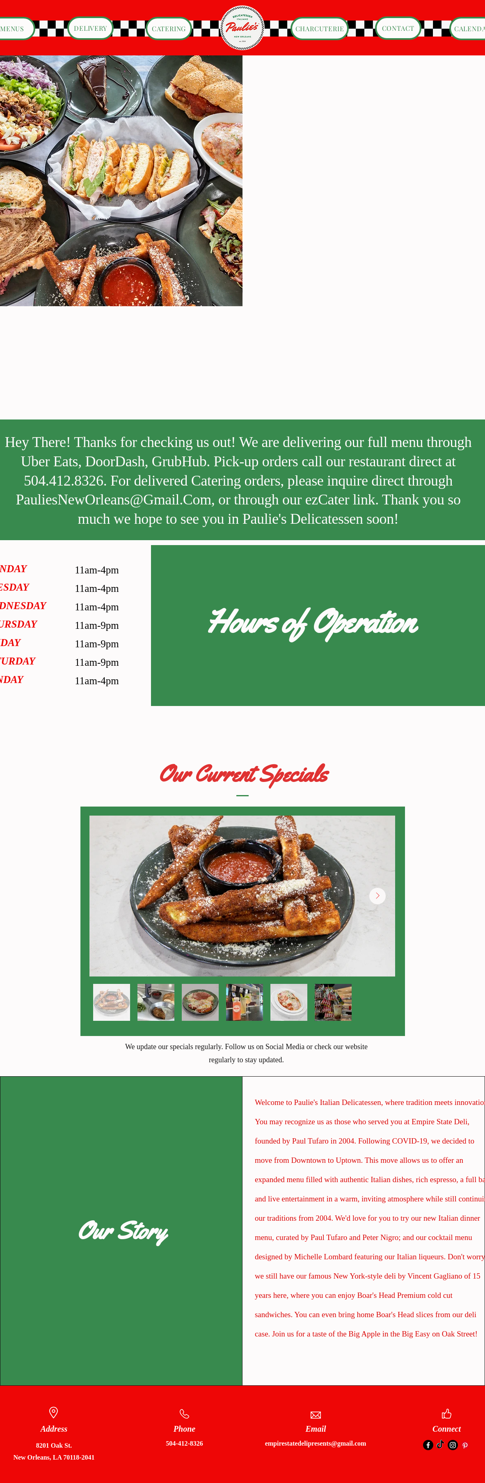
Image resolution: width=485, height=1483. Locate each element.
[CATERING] (169, 28)
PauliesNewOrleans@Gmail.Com (113, 499)
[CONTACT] (398, 28)
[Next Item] (377, 896)
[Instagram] (453, 1445)
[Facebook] (428, 1445)
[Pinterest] (465, 1445)
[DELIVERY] (90, 28)
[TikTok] (440, 1445)
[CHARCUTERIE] (320, 28)
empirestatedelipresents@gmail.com (315, 1443)
